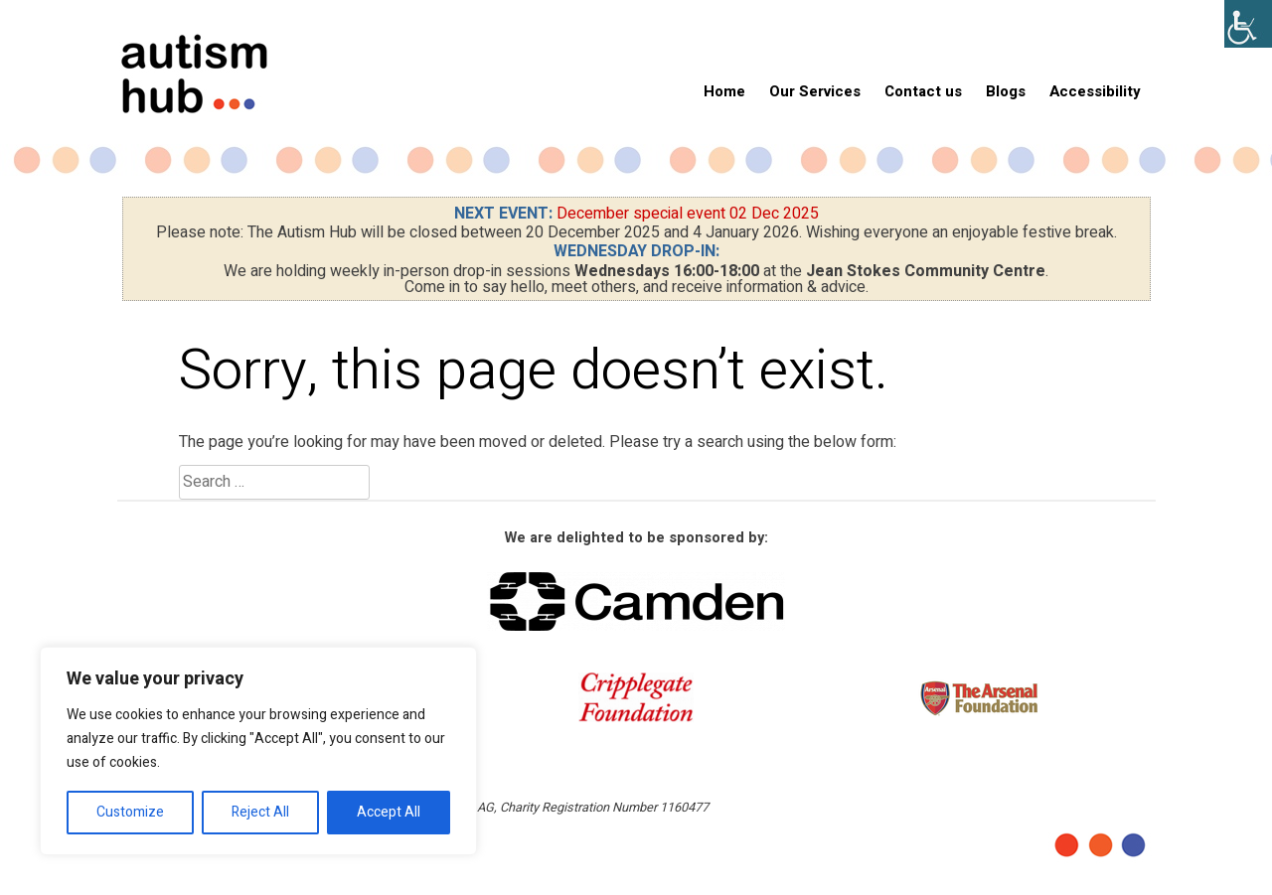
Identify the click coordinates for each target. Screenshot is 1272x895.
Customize (130, 812)
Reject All (260, 812)
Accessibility (1095, 91)
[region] (258, 751)
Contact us (923, 91)
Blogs (1006, 91)
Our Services (815, 91)
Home (724, 91)
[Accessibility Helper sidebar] (1248, 24)
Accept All (388, 812)
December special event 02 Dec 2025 (687, 213)
